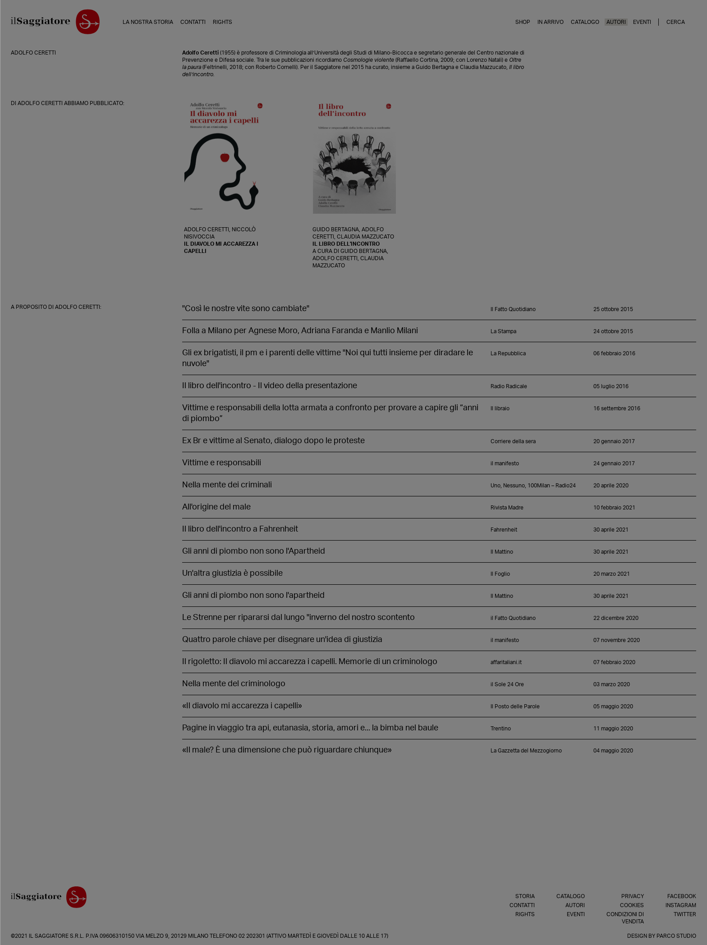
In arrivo (550, 22)
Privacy (632, 896)
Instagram (681, 905)
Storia (525, 896)
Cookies (632, 905)
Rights (222, 22)
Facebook (681, 896)
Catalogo (585, 22)
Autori (616, 22)
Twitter (685, 914)
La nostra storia (148, 22)
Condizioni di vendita (625, 918)
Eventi (642, 22)
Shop (522, 22)
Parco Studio (676, 936)
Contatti (193, 22)
